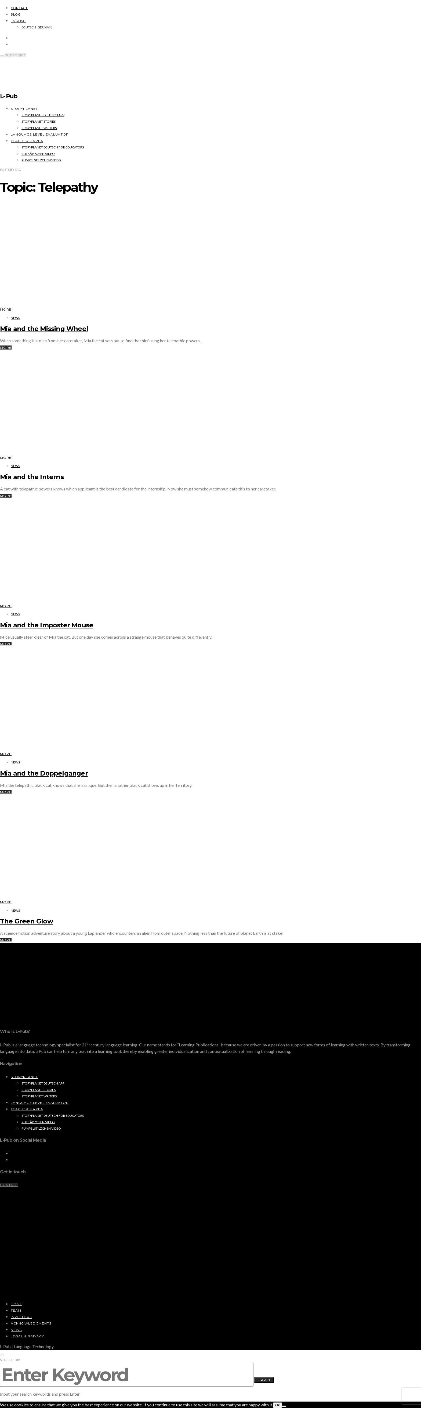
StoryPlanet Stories (38, 121)
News (15, 318)
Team (16, 1310)
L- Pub (8, 96)
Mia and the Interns (32, 477)
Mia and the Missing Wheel (44, 329)
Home (16, 1304)
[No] (284, 1406)
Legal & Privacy (27, 1336)
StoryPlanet (24, 109)
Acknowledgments (31, 1323)
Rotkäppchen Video (38, 154)
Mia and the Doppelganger (44, 773)
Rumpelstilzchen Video (41, 160)
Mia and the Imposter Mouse (46, 625)
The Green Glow (26, 921)
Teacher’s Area (27, 141)
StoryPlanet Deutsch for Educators (52, 147)
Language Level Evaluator (40, 134)
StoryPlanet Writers (39, 128)
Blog (16, 14)
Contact (19, 8)
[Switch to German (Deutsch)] (36, 27)
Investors (21, 1317)
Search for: (10, 1360)
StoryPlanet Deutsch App (42, 115)
